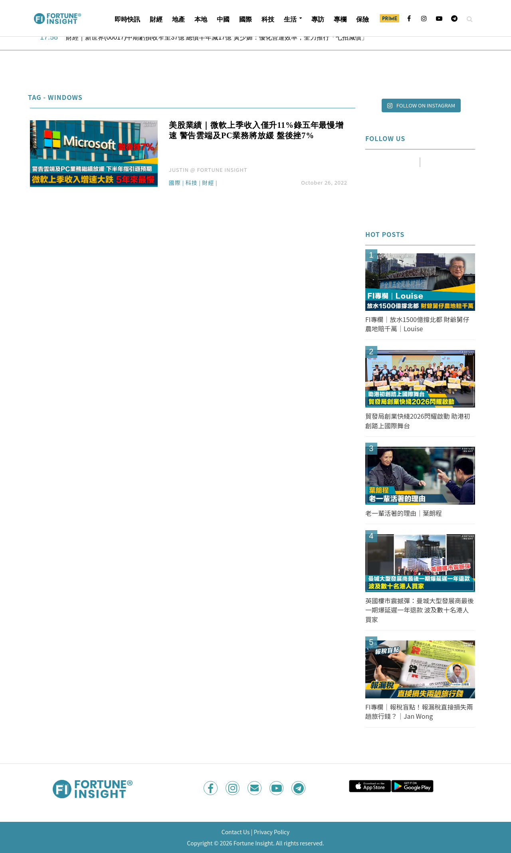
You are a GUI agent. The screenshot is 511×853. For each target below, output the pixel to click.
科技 (267, 19)
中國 (223, 19)
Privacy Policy (271, 832)
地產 (178, 19)
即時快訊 (127, 19)
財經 (156, 19)
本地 (200, 19)
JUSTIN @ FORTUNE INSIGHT (208, 169)
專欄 (340, 19)
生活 (290, 19)
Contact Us (236, 832)
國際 (245, 19)
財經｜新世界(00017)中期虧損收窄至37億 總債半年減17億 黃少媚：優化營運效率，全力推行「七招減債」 (220, 37)
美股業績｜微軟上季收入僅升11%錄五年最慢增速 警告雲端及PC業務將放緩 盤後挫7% (256, 130)
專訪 (317, 19)
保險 (362, 19)
